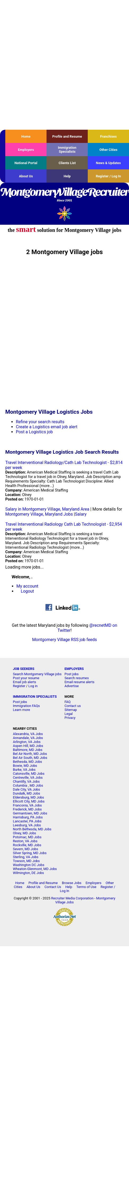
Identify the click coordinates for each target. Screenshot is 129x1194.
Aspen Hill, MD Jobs (28, 746)
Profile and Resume (67, 136)
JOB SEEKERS (23, 669)
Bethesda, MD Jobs (27, 762)
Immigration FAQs (26, 706)
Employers (26, 150)
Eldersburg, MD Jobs (28, 797)
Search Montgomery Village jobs (37, 674)
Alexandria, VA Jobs (28, 734)
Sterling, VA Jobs (25, 857)
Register (19, 686)
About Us (26, 176)
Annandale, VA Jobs (28, 738)
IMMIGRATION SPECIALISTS (35, 697)
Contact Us (52, 887)
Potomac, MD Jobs (27, 837)
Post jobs (71, 674)
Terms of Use (86, 887)
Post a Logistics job (34, 431)
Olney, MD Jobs (24, 833)
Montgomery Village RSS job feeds (64, 639)
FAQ (67, 702)
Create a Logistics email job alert (46, 426)
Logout (27, 591)
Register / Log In (108, 176)
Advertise (71, 686)
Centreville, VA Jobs (28, 778)
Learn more (21, 710)
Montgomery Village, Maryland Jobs (39, 514)
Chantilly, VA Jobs (26, 781)
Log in (33, 686)
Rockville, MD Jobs (27, 845)
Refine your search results (40, 421)
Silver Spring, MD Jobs (30, 853)
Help (67, 176)
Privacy (69, 718)
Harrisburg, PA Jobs (28, 817)
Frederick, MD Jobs (27, 809)
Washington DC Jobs (28, 865)
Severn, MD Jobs (25, 849)
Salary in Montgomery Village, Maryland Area (47, 509)
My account (27, 586)
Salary (80, 514)
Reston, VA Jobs (25, 841)
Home (25, 136)
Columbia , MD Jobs (28, 785)
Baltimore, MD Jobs (27, 750)
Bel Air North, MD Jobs (30, 754)
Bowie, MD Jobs (25, 766)
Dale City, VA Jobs (26, 789)
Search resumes (76, 678)
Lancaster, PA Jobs (27, 821)
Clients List (67, 163)
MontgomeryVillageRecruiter (64, 195)
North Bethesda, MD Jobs (32, 829)
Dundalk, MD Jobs (26, 793)
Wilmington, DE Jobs (28, 873)
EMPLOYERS (74, 669)
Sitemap (70, 710)
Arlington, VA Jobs (27, 742)
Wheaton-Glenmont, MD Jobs (35, 869)
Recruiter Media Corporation (72, 898)
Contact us (72, 706)
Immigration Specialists (67, 150)
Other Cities (108, 150)
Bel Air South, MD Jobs (30, 758)
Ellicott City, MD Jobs (29, 801)
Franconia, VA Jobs (27, 805)
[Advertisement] (61, 65)
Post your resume (26, 678)
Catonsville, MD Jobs (28, 774)
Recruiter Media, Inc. (64, 213)
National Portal (26, 163)
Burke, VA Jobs (24, 770)
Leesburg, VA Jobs (27, 825)
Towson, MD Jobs (26, 861)
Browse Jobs (71, 883)
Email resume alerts (79, 682)
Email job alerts (24, 682)
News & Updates (108, 163)
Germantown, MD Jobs (30, 813)
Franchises (108, 136)
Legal (68, 714)
